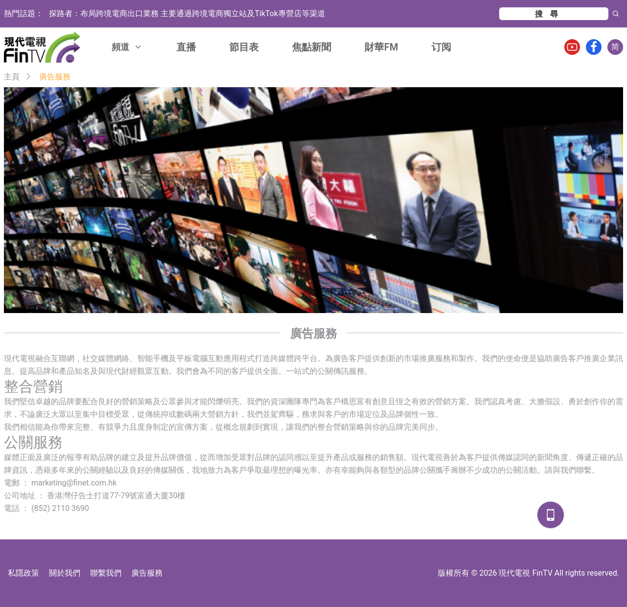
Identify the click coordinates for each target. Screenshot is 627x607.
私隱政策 (23, 573)
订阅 (441, 47)
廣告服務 (147, 573)
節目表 (244, 47)
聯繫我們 (105, 573)
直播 (186, 47)
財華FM (381, 47)
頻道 (127, 47)
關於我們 (64, 573)
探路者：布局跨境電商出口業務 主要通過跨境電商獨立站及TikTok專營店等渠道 (187, 13)
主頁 (12, 76)
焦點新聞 (311, 47)
